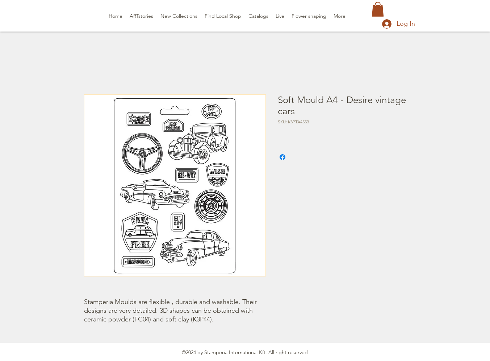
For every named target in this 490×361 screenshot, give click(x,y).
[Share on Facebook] (282, 157)
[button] (378, 9)
